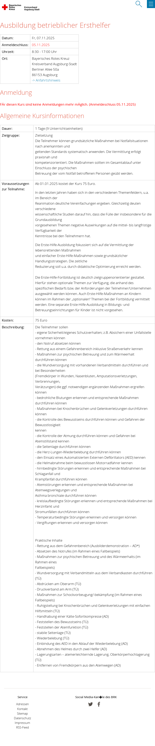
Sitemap (22, 713)
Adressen (22, 704)
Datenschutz (22, 718)
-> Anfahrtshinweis (46, 80)
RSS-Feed (22, 727)
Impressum (22, 723)
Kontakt (22, 709)
